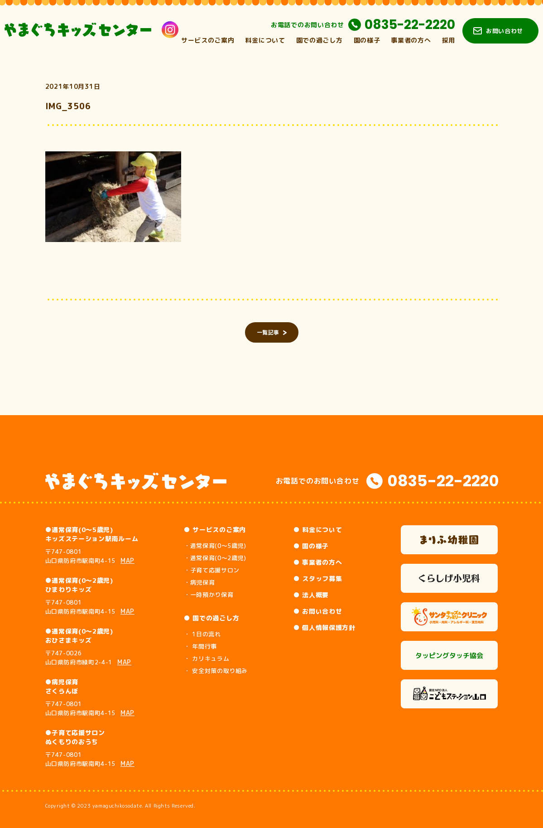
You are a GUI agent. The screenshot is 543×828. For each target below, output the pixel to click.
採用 (448, 40)
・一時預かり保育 (208, 595)
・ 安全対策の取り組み (216, 671)
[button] (113, 196)
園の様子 (367, 40)
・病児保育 (199, 582)
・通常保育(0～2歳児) (215, 558)
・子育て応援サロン (212, 570)
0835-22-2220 (410, 25)
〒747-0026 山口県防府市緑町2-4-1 (88, 657)
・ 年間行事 (200, 646)
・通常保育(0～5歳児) (215, 546)
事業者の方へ (411, 40)
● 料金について (317, 529)
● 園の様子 (311, 546)
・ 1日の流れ (202, 634)
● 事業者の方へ (317, 562)
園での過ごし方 (319, 40)
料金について (265, 40)
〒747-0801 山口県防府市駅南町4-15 (90, 556)
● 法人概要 (311, 595)
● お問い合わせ (317, 611)
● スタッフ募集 (317, 578)
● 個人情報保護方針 (324, 627)
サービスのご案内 (208, 40)
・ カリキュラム (206, 658)
